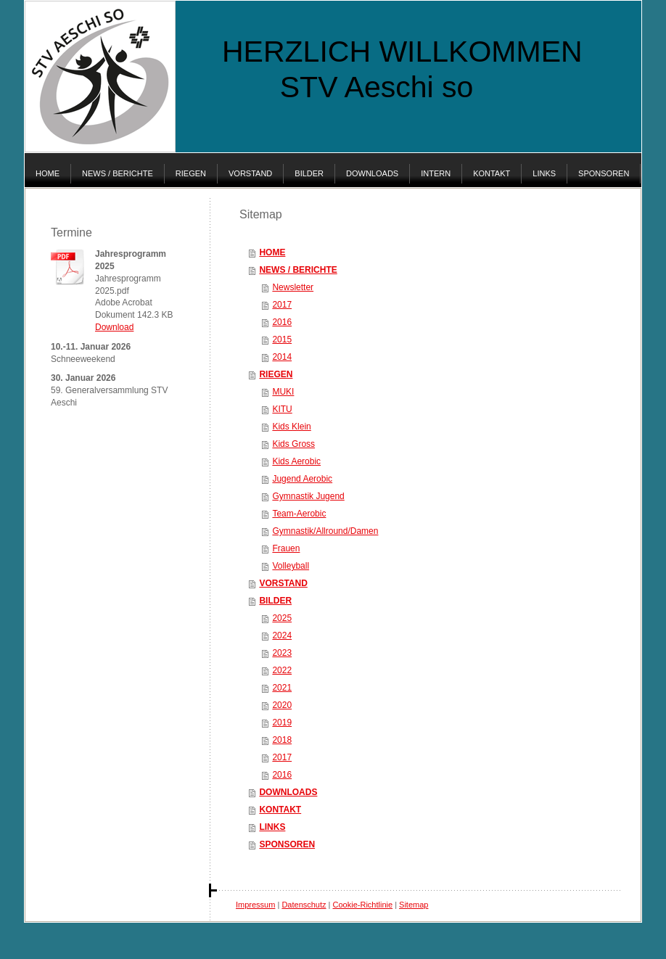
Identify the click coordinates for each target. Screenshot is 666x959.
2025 (282, 618)
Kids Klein (291, 426)
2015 (282, 339)
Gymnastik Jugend (308, 496)
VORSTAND (283, 583)
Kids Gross (293, 444)
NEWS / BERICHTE (298, 270)
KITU (282, 409)
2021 (282, 688)
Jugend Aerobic (302, 479)
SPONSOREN (287, 844)
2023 (282, 653)
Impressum (255, 904)
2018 (282, 740)
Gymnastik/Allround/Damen (325, 531)
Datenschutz (303, 904)
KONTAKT (280, 809)
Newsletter (292, 287)
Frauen (286, 548)
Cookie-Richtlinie (363, 904)
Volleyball (290, 566)
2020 (282, 705)
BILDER (275, 601)
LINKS (272, 827)
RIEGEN (275, 374)
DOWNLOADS (288, 792)
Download (114, 327)
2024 (282, 635)
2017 (282, 305)
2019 (282, 722)
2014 (282, 357)
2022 (282, 670)
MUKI (283, 392)
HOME (272, 252)
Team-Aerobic (299, 514)
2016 (282, 322)
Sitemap (413, 904)
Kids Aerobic (296, 461)
